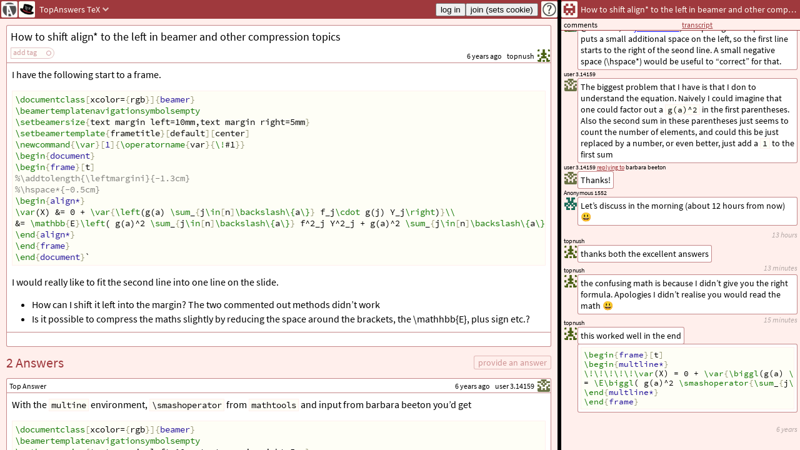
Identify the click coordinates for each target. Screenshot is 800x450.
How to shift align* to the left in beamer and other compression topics (176, 36)
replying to (610, 167)
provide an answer (512, 362)
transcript (697, 24)
